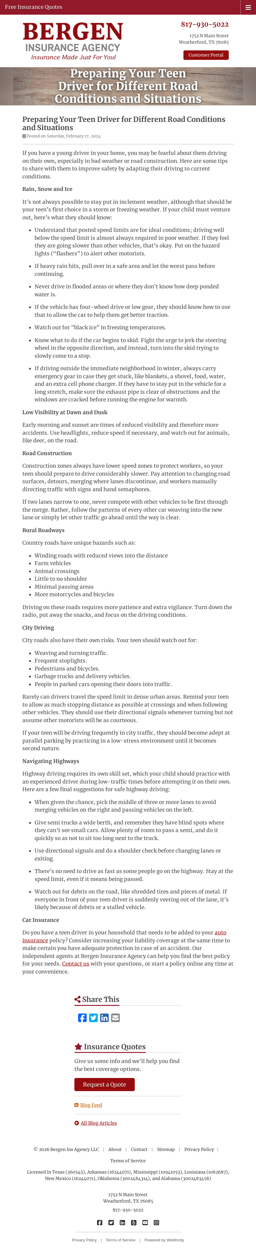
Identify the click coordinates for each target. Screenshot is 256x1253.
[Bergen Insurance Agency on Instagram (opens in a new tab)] (156, 1222)
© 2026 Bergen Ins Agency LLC (66, 1149)
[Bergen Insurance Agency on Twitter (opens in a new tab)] (111, 1222)
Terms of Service (128, 1161)
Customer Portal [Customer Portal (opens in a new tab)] (206, 55)
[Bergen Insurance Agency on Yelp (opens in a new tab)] (134, 1222)
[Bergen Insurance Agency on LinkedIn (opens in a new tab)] (122, 1222)
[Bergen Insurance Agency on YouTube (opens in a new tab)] (145, 1222)
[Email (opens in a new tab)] (115, 1018)
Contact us (75, 963)
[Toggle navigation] (248, 7)
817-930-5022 (205, 24)
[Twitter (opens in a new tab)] (93, 1018)
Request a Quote (104, 1084)
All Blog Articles (95, 1123)
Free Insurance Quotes (33, 7)
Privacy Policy (199, 1149)
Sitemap (166, 1149)
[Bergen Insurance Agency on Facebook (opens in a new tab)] (100, 1222)
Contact (139, 1149)
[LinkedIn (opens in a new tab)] (104, 1018)
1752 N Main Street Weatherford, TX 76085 (128, 1198)
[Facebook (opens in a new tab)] (82, 1018)
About (115, 1149)
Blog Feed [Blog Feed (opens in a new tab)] (88, 1105)
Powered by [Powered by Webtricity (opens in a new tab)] (164, 1240)
